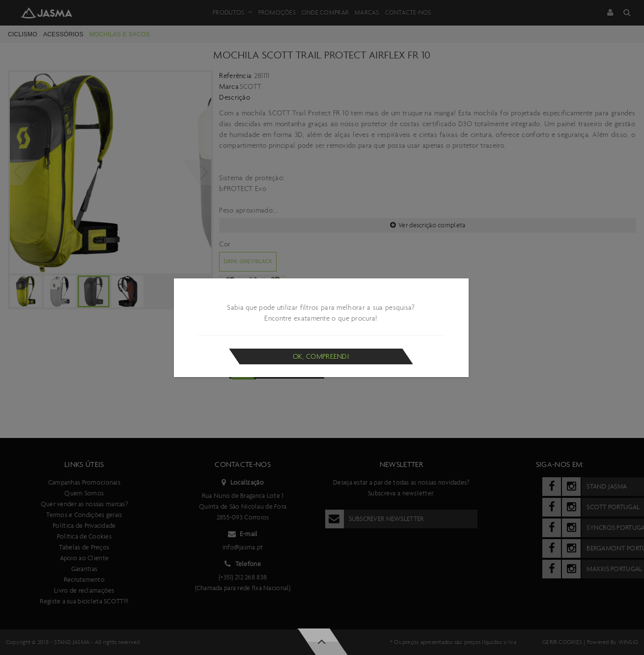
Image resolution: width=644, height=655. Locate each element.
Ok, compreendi (321, 356)
